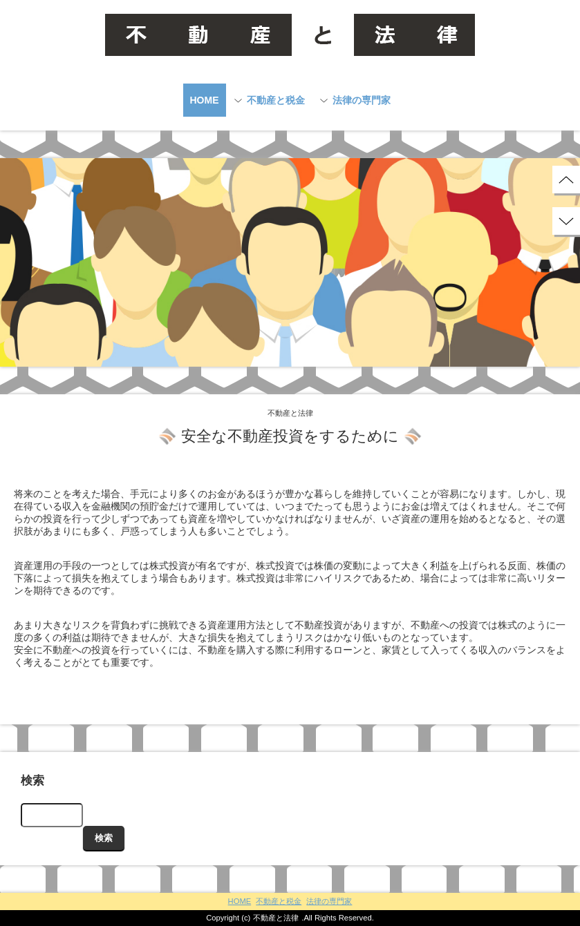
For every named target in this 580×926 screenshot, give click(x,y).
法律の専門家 (362, 100)
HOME (204, 100)
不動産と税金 (276, 100)
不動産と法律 (276, 918)
